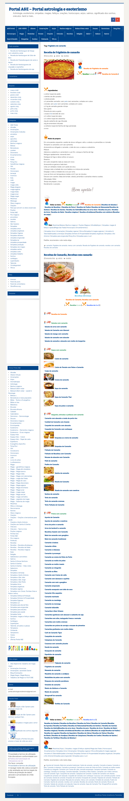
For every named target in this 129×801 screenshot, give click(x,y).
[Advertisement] (23, 331)
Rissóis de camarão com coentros (67, 490)
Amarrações (43, 28)
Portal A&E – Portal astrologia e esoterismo (48, 9)
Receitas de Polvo (68, 207)
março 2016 (14, 90)
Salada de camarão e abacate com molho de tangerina (65, 341)
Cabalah (13, 412)
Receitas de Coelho (94, 735)
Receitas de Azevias (58, 210)
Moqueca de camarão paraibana (57, 681)
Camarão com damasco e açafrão (57, 579)
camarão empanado (86, 769)
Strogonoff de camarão (53, 695)
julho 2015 (13, 109)
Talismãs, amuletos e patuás (20, 626)
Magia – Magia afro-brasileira (20, 469)
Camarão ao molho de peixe (55, 561)
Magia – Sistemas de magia (19, 501)
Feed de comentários (17, 284)
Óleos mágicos (15, 513)
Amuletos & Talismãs (51, 753)
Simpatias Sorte (15, 614)
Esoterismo (105, 28)
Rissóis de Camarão (62, 482)
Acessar (13, 279)
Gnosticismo (14, 451)
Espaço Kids (14, 435)
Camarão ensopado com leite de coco (58, 589)
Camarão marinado (52, 597)
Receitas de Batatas (68, 738)
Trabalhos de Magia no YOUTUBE (21, 678)
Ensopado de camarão (53, 651)
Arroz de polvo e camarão (54, 525)
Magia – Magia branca (17, 471)
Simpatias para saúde (17, 612)
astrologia (13, 141)
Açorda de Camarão (52, 517)
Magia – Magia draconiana (19, 483)
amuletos (13, 134)
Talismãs (13, 263)
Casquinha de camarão (53, 636)
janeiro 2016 (14, 95)
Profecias (13, 540)
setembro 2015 (15, 104)
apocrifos (13, 139)
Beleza (62, 225)
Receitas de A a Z (93, 305)
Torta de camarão (51, 498)
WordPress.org (15, 286)
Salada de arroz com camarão (56, 327)
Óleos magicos (15, 203)
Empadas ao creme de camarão (66, 438)
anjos (12, 136)
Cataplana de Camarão (53, 640)
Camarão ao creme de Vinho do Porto (58, 557)
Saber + (88, 34)
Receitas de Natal (57, 212)
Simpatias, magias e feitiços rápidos (22, 616)
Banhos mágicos (65, 28)
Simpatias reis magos (17, 247)
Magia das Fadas (60, 228)
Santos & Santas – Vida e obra (20, 566)
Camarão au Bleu (51, 571)
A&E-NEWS (22, 28)
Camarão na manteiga (53, 600)
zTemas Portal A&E (16, 639)
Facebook (10, 795)
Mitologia (13, 201)
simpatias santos (16, 249)
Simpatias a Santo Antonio (19, 575)
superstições (14, 261)
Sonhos (34, 39)
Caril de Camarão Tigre (53, 633)
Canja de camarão (51, 371)
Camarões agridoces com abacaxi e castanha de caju (64, 615)
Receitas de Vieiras (99, 733)
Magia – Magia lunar (17, 490)
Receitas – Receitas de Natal (20, 547)
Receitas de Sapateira (68, 733)
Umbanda (44, 39)
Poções (13, 210)
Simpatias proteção (17, 245)
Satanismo (14, 568)
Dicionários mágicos (17, 421)
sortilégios (13, 258)
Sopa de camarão (61, 388)
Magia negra (14, 196)
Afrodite (94, 225)
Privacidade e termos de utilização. (22, 766)
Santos (106, 34)
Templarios (14, 628)
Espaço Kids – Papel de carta (20, 439)
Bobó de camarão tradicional (55, 539)
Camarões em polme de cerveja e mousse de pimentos (65, 626)
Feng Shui (116, 28)
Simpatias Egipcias (16, 600)
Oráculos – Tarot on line (18, 529)
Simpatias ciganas (72, 231)
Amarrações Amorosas (18, 668)
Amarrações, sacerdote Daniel (20, 671)
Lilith (12, 180)
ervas (12, 157)
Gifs (11, 166)
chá (51, 114)
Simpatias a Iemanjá (57, 234)
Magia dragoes (15, 187)
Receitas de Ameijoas (60, 735)
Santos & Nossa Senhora (19, 561)
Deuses (95, 28)
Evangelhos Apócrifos (17, 444)
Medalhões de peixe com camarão (57, 677)
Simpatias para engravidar (59, 236)
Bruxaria (13, 407)
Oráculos (60, 34)
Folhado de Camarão (52, 450)
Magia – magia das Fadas (19, 478)
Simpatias (24, 39)
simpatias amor (15, 229)
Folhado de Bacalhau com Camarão (58, 454)
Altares (32, 28)
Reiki (12, 552)
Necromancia (15, 508)
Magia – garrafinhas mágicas (20, 467)
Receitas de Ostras (84, 733)
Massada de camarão (52, 670)
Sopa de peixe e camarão (64, 406)
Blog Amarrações (16, 673)
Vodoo (12, 635)
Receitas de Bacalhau (52, 207)
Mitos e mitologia (16, 506)
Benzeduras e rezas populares (20, 398)
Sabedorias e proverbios (18, 557)
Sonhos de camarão (52, 494)
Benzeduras (14, 148)
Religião (79, 34)
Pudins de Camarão (52, 464)
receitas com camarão (112, 245)
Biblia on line (14, 402)
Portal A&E (14, 212)
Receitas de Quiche (110, 735)
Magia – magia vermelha (19, 497)
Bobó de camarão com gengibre (56, 535)
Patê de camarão (51, 461)
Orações (50, 34)
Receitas (70, 34)
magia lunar (14, 194)
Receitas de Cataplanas (77, 735)
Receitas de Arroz (96, 728)
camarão (49, 245)
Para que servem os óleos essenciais (23, 208)
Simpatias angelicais (96, 234)
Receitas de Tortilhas (51, 738)
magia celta (14, 185)
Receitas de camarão (51, 247)
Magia (21, 34)
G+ (18, 795)
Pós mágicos (14, 215)
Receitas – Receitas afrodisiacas (21, 545)
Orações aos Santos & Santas (20, 524)
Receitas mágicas (71, 212)
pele (66, 101)
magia (12, 182)
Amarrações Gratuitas (17, 132)
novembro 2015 (15, 99)
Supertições (14, 623)
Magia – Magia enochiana (19, 488)
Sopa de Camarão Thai (63, 397)
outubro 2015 (14, 102)
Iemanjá (13, 173)
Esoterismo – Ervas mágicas (20, 432)
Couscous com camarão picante (56, 644)
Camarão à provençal (52, 553)
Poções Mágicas (84, 225)
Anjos (54, 28)
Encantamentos (81, 228)
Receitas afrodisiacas (87, 212)
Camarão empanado (52, 586)
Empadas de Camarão (63, 446)
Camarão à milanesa (52, 550)
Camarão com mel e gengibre (56, 582)
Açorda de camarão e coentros (56, 521)
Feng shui (13, 162)
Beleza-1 (13, 395)
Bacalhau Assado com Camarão (56, 532)
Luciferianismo (15, 462)
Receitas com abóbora (104, 212)
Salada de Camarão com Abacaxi (57, 330)
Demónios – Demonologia (19, 416)
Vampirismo (14, 633)
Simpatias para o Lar (84, 236)
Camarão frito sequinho (53, 593)
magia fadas (14, 192)
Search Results (12, 39)
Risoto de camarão (51, 692)
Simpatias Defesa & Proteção (20, 596)
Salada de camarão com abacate (57, 337)
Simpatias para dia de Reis (19, 605)
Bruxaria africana (16, 409)
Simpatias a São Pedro (18, 582)
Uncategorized (15, 265)
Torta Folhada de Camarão (54, 505)
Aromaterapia (15, 382)
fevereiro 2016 (15, 93)
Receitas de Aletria (73, 210)
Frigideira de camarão (60, 245)
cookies (13, 150)
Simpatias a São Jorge (18, 580)
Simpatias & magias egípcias (94, 231)
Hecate (12, 169)
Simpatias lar (14, 240)
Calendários (14, 414)
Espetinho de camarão (53, 654)
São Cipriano (14, 224)
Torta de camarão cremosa (54, 501)
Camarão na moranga (53, 604)
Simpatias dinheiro (16, 235)
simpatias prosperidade (18, 242)
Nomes (40, 34)
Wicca (54, 39)
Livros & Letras (15, 460)
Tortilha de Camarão (62, 704)
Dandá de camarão (52, 647)
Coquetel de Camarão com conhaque (58, 429)
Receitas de (85, 210)
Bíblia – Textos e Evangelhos (20, 400)
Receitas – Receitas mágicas (20, 550)
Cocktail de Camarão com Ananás (57, 422)
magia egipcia (15, 189)
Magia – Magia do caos (18, 481)
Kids (11, 178)
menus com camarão (75, 245)
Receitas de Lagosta (51, 733)
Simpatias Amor (50, 231)
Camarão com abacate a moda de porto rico (61, 418)
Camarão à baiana (51, 543)
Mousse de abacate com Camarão (57, 457)
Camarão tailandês (52, 608)
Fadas (12, 159)
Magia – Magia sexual (17, 494)
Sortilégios (14, 621)
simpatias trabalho (16, 254)
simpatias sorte (15, 252)
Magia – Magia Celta (17, 474)
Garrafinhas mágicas (17, 164)
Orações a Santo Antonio (19, 522)
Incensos (13, 176)
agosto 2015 (14, 106)
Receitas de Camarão (110, 74)
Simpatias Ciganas (16, 233)
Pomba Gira (14, 534)
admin (58, 56)
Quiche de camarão (62, 473)
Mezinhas (31, 34)
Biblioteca (13, 405)
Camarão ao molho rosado (54, 564)
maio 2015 (13, 113)
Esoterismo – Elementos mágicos (22, 430)
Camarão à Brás (50, 546)
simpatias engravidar (17, 238)
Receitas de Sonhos (93, 726)
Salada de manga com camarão (56, 334)
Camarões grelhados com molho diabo (59, 629)
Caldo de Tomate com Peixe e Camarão (69, 367)
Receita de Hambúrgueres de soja (22, 69)
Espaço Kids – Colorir (17, 437)
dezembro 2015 (15, 97)
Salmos (97, 34)
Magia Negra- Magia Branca (20, 675)
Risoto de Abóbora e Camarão (56, 688)
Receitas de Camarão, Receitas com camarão (68, 255)
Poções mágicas (16, 531)
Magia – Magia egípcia (18, 485)
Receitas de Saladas (109, 205)
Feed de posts (15, 282)
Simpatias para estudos (18, 610)
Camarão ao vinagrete (53, 568)
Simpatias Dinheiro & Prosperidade (77, 234)
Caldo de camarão (61, 359)
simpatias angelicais (17, 231)
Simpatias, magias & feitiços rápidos (77, 748)
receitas (66, 56)
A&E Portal (11, 28)
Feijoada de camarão (62, 663)
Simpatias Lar (15, 603)
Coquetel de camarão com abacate (58, 425)
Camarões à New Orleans (54, 611)
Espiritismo (14, 442)
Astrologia (13, 384)
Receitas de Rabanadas (100, 207)
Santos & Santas (16, 563)
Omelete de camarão (52, 685)
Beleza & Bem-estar (82, 28)
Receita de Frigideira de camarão (62, 52)
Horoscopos (11, 34)
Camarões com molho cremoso (56, 622)
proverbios (14, 217)
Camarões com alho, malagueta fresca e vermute (63, 618)
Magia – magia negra (17, 492)
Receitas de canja (98, 731)
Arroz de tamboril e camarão (55, 528)
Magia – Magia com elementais (21, 476)
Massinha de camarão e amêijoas (57, 674)
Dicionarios (14, 152)
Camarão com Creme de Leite (56, 575)
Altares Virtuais (15, 375)
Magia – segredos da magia (19, 499)
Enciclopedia (14, 425)
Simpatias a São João (17, 577)
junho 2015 (14, 111)
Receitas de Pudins (84, 207)
